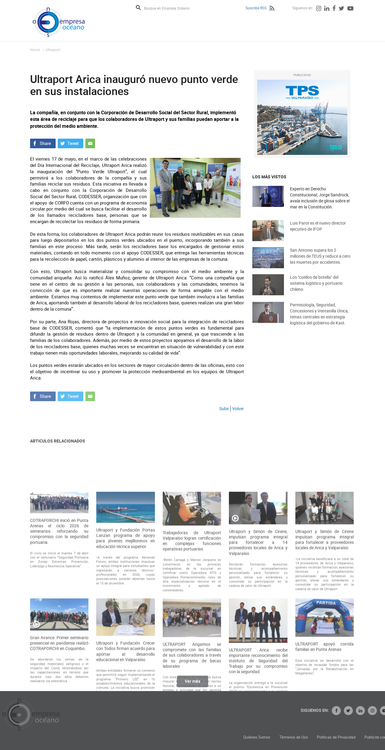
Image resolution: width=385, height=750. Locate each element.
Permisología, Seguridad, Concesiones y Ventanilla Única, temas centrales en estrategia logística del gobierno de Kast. (319, 320)
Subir (224, 408)
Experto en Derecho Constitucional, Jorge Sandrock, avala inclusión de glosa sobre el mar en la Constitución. (320, 198)
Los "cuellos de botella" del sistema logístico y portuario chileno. (316, 288)
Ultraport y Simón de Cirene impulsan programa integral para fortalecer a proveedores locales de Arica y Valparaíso (324, 596)
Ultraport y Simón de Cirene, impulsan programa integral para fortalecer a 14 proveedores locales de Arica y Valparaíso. (258, 598)
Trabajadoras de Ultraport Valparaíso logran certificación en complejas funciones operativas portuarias (192, 597)
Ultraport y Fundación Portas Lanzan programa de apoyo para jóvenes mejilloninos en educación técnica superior (125, 594)
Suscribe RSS (255, 7)
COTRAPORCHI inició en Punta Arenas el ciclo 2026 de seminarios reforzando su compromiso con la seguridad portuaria (59, 587)
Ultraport (53, 49)
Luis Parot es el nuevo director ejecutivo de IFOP (318, 231)
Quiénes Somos (297, 737)
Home (35, 49)
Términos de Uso (334, 737)
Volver (238, 408)
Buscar (138, 7)
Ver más (192, 684)
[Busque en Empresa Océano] (171, 8)
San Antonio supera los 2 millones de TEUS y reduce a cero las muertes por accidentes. (320, 261)
